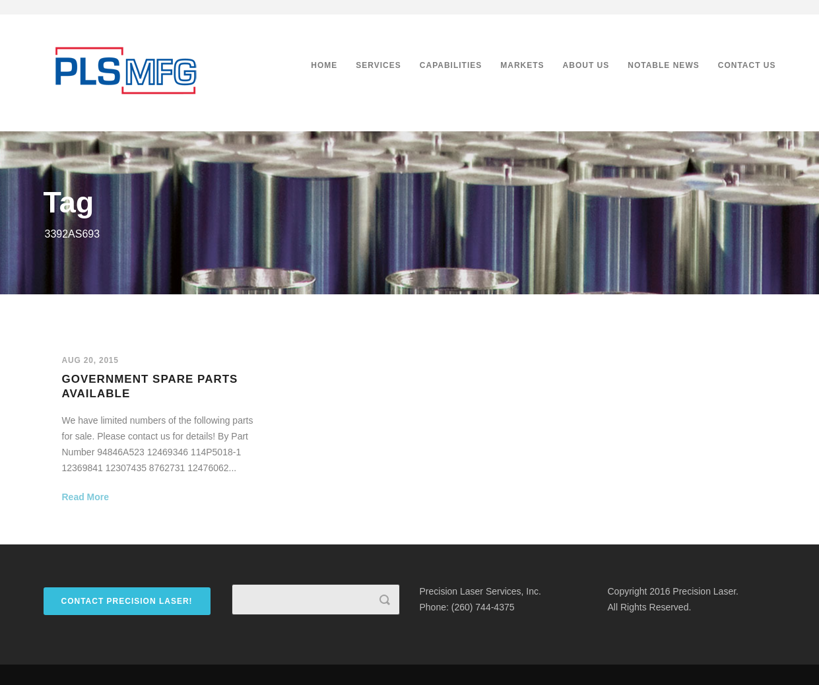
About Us (586, 65)
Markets (522, 65)
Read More (86, 497)
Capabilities (451, 65)
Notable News (663, 65)
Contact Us (747, 65)
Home (324, 65)
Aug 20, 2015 (90, 360)
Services (378, 65)
